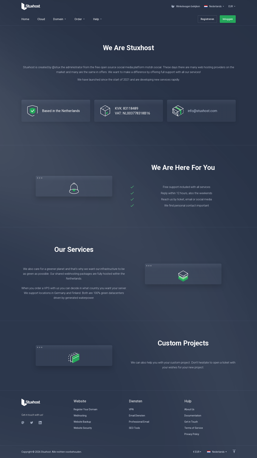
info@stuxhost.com (202, 111)
